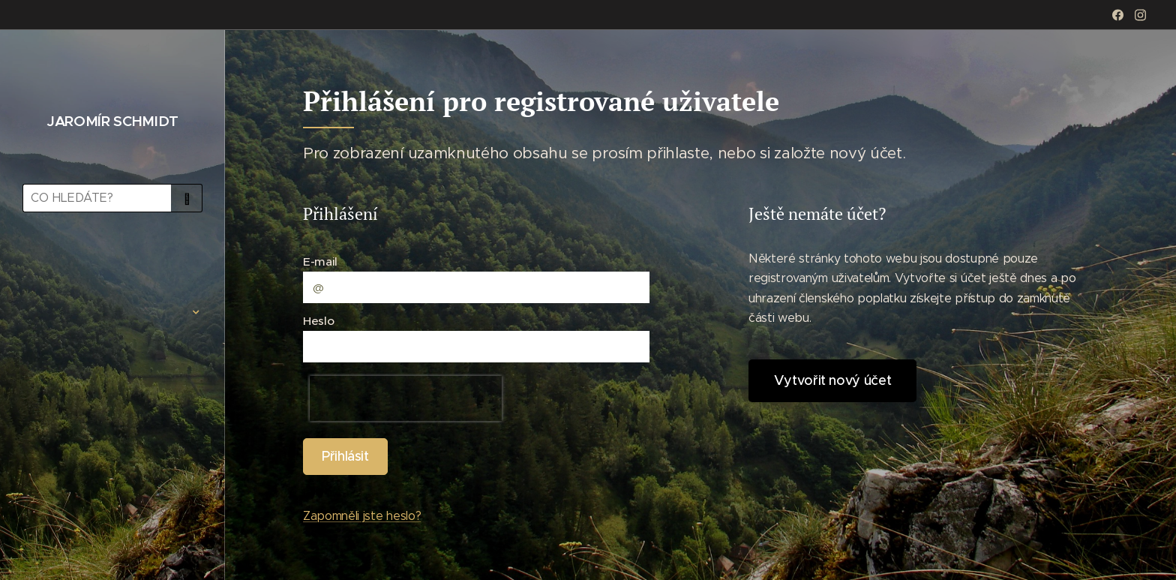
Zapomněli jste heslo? (362, 516)
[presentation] (406, 398)
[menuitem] (112, 267)
